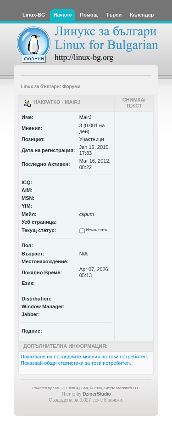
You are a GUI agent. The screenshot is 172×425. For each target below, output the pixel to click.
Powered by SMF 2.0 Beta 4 (55, 388)
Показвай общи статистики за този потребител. (76, 363)
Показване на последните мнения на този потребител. (84, 356)
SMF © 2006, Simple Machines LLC (110, 388)
